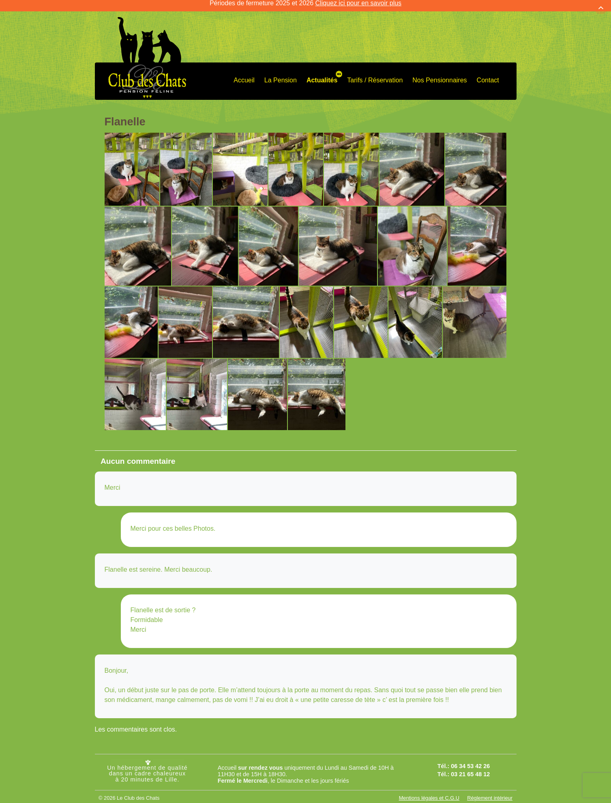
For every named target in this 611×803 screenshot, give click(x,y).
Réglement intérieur (489, 792)
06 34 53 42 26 (470, 759)
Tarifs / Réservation (375, 74)
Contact (488, 74)
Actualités (322, 74)
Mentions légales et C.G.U (429, 792)
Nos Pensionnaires (439, 74)
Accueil (244, 74)
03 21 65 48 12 (470, 767)
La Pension (280, 74)
